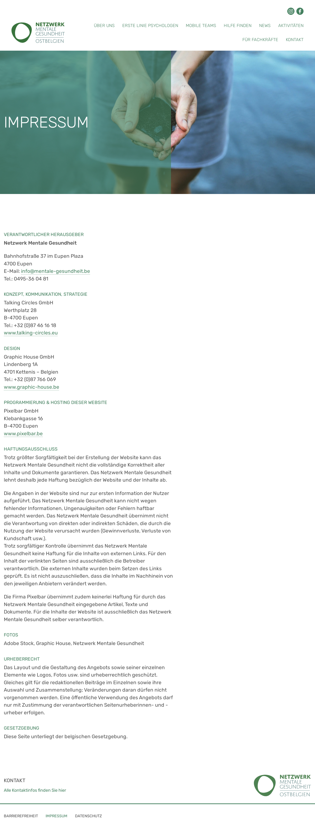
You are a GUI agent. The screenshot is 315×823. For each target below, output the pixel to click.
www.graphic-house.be (31, 387)
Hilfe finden (237, 25)
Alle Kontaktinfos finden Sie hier (35, 790)
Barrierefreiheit (21, 816)
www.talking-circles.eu (31, 333)
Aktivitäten (291, 25)
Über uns (104, 25)
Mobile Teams (201, 25)
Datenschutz (88, 816)
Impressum (56, 816)
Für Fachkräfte (260, 39)
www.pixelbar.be (23, 433)
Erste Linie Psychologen (150, 25)
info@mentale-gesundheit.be (55, 271)
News (265, 25)
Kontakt (295, 39)
